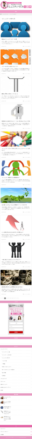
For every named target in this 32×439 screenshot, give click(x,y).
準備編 (4, 363)
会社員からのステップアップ (5, 387)
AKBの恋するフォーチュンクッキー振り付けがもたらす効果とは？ (7, 418)
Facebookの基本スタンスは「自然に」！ (7, 407)
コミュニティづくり (5, 14)
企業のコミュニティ (4, 384)
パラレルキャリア (4, 378)
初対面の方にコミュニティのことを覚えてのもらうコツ (7, 412)
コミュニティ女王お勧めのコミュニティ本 (7, 402)
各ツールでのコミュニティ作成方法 (8, 369)
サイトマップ (3, 428)
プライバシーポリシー (4, 431)
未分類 (2, 390)
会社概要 (2, 434)
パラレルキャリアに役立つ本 (7, 398)
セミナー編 (5, 360)
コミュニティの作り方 (6, 357)
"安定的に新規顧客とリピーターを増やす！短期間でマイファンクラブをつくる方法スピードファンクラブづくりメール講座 (16, 313)
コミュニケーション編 (6, 351)
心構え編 (3, 375)
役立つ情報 (4, 372)
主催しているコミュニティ (6, 366)
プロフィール (3, 381)
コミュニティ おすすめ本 (6, 354)
